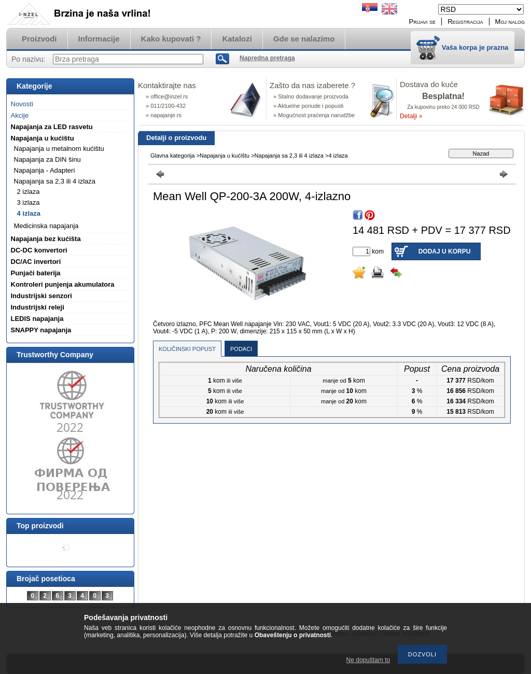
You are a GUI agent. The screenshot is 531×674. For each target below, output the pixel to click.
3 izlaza (28, 202)
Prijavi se (422, 21)
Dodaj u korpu (444, 251)
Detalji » (411, 116)
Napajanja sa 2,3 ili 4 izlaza (289, 155)
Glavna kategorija (172, 155)
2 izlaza (28, 191)
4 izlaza (29, 213)
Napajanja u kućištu (224, 155)
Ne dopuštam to (368, 660)
